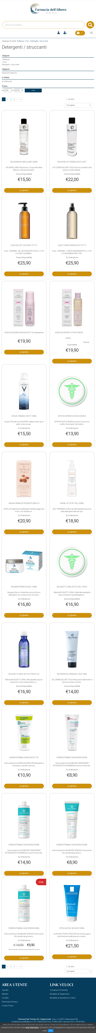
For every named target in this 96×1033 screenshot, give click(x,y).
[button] (78, 105)
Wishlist (5, 994)
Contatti (5, 998)
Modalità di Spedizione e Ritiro (63, 998)
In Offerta (7, 81)
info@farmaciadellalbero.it (22, 1022)
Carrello (5, 990)
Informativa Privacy (10, 1002)
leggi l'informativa (32, 1027)
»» (21, 99)
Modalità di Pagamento (59, 994)
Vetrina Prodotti (9, 73)
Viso (27, 41)
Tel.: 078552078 (40, 1022)
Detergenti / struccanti (10, 65)
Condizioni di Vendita (59, 990)
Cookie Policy (7, 1006)
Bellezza (20, 41)
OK (51, 1031)
